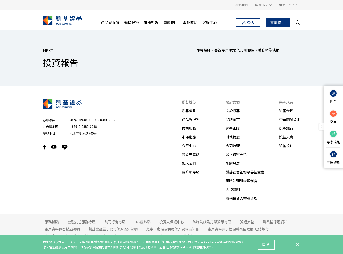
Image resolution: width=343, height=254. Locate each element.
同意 (266, 244)
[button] (263, 5)
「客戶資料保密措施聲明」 (95, 242)
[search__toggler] (298, 22)
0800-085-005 (105, 120)
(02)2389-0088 (80, 120)
